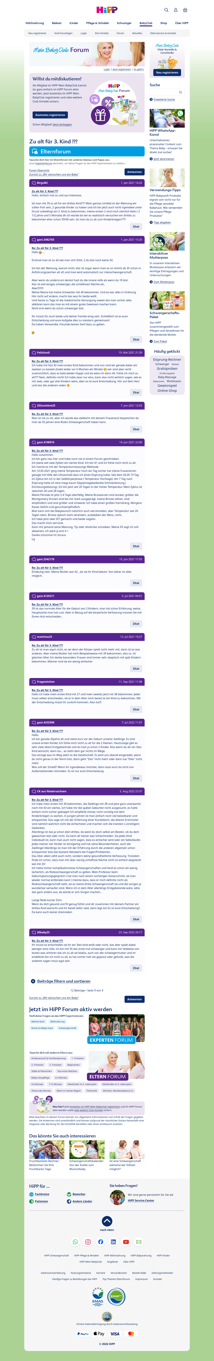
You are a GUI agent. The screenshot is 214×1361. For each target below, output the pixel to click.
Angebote (112, 1261)
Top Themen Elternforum (116, 1279)
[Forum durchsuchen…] (167, 92)
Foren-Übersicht (39, 170)
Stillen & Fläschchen (41, 1071)
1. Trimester (78, 1058)
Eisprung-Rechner (167, 359)
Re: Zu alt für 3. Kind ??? (47, 248)
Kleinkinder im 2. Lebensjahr (82, 1084)
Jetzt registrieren (122, 69)
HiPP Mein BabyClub (91, 1261)
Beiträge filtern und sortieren (63, 981)
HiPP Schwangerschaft (56, 1255)
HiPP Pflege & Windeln (86, 1255)
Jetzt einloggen (62, 124)
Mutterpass (174, 381)
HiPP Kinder (163, 1255)
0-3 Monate (61, 1077)
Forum (120, 33)
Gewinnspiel (167, 385)
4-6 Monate (37, 1084)
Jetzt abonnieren (164, 159)
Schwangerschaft (67, 1028)
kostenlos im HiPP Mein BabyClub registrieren (95, 1106)
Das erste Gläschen (67, 1071)
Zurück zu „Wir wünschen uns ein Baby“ (54, 174)
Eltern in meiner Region (69, 1090)
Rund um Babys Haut (42, 1028)
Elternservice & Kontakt (163, 33)
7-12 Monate (55, 1084)
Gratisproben (167, 368)
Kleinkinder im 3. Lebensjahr (117, 1084)
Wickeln (175, 364)
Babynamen (73, 1064)
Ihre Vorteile (102, 33)
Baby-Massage (167, 377)
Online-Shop (167, 390)
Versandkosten (119, 1272)
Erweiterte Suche (164, 99)
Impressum (141, 1279)
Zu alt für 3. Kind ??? (45, 191)
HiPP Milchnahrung (114, 1255)
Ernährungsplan (167, 373)
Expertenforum (44, 163)
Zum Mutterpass (164, 282)
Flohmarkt (92, 1090)
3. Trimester (55, 1064)
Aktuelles (137, 33)
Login (84, 33)
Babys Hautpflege (40, 1077)
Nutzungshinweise (81, 1272)
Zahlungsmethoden (162, 1272)
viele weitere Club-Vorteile (88, 1110)
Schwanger (162, 364)
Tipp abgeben (162, 222)
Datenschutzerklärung (53, 1272)
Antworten (134, 172)
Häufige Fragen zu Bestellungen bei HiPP (74, 1279)
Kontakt (157, 1279)
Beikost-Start (37, 1021)
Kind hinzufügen (64, 33)
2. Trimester (37, 1064)
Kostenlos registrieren (50, 115)
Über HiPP (128, 1261)
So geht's (139, 69)
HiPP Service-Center (141, 1200)
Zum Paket (160, 341)
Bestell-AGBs (139, 1272)
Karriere (100, 1272)
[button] (166, 10)
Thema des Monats (41, 1090)
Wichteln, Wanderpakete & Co (118, 1090)
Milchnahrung (57, 1021)
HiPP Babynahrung (141, 1255)
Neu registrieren (37, 33)
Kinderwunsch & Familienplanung (48, 1058)
